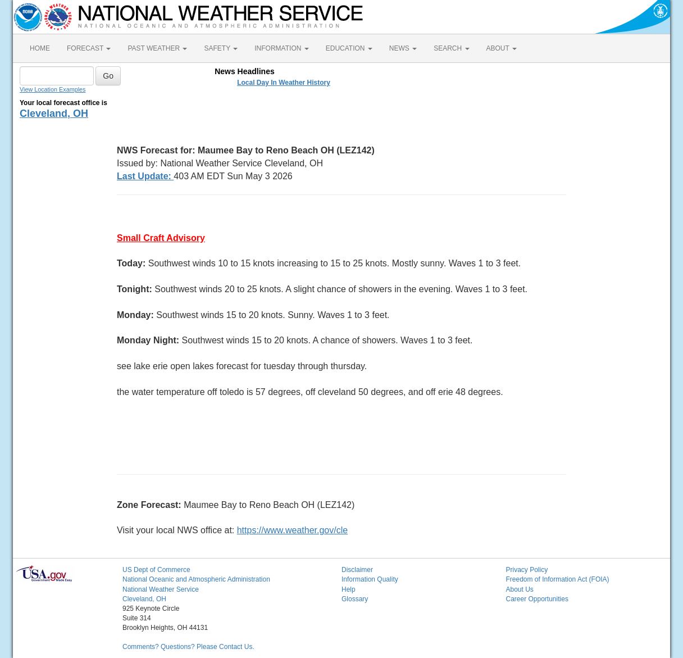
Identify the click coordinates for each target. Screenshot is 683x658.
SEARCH (451, 48)
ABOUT (501, 48)
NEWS (403, 48)
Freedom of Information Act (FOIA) (557, 579)
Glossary (355, 599)
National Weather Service (160, 589)
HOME (40, 48)
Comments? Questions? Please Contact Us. (188, 647)
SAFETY (221, 48)
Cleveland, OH (54, 113)
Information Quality (370, 579)
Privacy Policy (527, 570)
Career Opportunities (537, 599)
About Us (520, 589)
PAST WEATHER (157, 48)
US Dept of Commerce (156, 570)
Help (349, 589)
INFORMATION (281, 48)
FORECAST (89, 48)
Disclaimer (357, 570)
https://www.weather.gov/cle (292, 530)
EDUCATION (349, 48)
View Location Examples (52, 89)
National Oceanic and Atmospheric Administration (196, 579)
